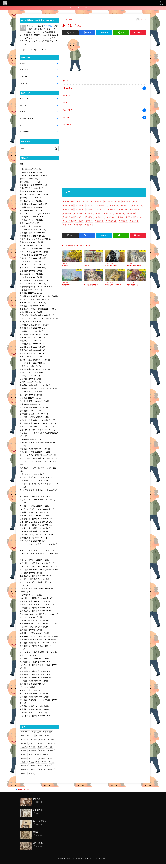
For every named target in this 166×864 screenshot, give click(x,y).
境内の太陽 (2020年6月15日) (31, 630)
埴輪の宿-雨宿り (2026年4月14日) (33, 175)
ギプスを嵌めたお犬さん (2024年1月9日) (36, 239)
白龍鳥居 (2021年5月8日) (30, 404)
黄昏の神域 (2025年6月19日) (31, 191)
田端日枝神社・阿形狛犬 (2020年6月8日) (36, 716)
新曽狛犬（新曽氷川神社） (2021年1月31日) (37, 426)
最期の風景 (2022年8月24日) (31, 312)
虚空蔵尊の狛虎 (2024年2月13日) (33, 230)
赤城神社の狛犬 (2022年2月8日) (32, 347)
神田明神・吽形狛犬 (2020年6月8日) (34, 706)
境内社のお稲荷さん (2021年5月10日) (35, 401)
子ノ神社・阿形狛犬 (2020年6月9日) (34, 697)
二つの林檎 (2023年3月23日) (31, 277)
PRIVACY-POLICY (27, 118)
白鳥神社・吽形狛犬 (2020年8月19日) (35, 512)
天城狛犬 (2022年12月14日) (31, 290)
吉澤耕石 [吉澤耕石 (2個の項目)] (103, 205)
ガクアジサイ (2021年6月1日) (31, 391)
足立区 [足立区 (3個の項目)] (135, 221)
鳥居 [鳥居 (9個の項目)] (89, 225)
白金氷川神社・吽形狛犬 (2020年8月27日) (36, 496)
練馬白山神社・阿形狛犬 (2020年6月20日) (36, 611)
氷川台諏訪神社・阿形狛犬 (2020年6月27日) (37, 601)
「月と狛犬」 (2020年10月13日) (32, 474)
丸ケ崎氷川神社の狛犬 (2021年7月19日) (35, 385)
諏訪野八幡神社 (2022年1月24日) (33, 350)
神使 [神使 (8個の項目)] (139, 217)
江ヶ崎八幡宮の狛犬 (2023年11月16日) (35, 249)
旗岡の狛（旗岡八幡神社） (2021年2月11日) (37, 420)
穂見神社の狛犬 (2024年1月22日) (33, 233)
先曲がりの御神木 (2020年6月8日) (33, 713)
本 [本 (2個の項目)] (99, 213)
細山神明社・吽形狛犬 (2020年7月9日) (35, 579)
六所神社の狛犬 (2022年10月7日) (33, 303)
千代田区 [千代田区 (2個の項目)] (69, 205)
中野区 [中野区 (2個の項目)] (127, 201)
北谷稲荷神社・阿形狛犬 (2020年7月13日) (36, 576)
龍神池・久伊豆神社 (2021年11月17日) (35, 360)
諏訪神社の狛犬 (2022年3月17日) (33, 337)
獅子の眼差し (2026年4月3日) (31, 182)
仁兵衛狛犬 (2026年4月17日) (31, 172)
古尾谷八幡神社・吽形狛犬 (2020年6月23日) (37, 604)
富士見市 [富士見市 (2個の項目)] (138, 205)
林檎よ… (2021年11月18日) (31, 357)
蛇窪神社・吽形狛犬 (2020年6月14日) (35, 633)
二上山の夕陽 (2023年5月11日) (32, 274)
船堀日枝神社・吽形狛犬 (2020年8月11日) (36, 525)
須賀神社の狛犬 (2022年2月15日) (33, 344)
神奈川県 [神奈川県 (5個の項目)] (69, 221)
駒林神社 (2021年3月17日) (30, 411)
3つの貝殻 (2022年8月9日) (30, 322)
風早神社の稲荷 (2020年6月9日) (32, 684)
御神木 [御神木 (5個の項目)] (68, 213)
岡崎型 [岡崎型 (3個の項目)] (91, 209)
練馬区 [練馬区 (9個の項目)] (100, 221)
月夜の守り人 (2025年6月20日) (32, 188)
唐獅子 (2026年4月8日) (29, 179)
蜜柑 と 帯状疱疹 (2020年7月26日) (35, 560)
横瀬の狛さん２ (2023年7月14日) (33, 258)
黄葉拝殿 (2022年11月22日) (31, 293)
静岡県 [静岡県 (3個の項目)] (68, 225)
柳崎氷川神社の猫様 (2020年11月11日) (35, 452)
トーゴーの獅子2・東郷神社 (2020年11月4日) (38, 455)
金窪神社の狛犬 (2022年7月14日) (33, 328)
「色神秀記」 (48, 26)
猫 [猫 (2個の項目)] (121, 217)
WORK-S (67, 103)
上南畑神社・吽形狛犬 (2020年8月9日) (35, 531)
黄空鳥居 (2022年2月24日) (30, 341)
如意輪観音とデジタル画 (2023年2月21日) (36, 287)
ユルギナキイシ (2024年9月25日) (33, 217)
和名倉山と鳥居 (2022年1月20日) (33, 353)
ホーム (65, 81)
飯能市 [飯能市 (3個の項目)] (79, 225)
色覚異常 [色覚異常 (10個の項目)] (112, 221)
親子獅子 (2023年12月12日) (31, 245)
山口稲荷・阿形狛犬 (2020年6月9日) (34, 681)
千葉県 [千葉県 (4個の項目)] (80, 205)
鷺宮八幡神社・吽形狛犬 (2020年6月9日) (36, 671)
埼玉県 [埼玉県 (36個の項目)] (125, 205)
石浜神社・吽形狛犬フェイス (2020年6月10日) (38, 643)
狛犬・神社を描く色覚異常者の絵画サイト (78, 858)
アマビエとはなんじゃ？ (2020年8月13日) (36, 522)
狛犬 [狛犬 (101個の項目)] (111, 217)
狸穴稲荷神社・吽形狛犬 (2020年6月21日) (36, 608)
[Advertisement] (104, 158)
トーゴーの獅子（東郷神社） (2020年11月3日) (38, 458)
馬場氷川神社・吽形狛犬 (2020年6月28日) (36, 598)
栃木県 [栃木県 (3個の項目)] (131, 213)
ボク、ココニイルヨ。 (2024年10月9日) (35, 214)
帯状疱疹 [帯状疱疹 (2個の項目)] (135, 209)
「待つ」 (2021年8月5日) (30, 376)
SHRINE (66, 95)
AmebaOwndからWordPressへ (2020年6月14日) (39, 636)
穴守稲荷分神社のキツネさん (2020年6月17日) (38, 623)
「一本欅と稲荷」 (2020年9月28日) (34, 481)
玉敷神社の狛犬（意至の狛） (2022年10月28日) (39, 296)
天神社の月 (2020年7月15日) (31, 573)
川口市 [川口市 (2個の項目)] (102, 209)
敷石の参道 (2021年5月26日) (31, 395)
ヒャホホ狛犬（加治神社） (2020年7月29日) (37, 550)
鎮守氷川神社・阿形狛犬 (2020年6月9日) (36, 674)
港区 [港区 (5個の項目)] (90, 217)
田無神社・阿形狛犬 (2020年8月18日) (35, 516)
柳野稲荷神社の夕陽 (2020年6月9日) (34, 658)
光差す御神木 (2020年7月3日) (31, 595)
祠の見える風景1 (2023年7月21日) (33, 255)
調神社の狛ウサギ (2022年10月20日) (34, 299)
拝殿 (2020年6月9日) (28, 687)
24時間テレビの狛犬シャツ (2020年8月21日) (37, 509)
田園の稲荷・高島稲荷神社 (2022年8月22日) (37, 315)
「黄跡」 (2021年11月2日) (30, 366)
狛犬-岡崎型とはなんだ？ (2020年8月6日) (36, 535)
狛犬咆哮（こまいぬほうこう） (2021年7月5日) (39, 388)
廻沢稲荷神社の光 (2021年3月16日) (34, 414)
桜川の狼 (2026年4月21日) (30, 169)
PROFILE (67, 117)
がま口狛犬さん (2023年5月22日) (33, 268)
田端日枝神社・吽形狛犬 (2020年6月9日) (36, 678)
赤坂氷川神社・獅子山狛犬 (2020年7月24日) (37, 563)
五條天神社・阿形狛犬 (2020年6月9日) (35, 693)
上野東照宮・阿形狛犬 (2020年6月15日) (35, 627)
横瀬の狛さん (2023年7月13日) (32, 261)
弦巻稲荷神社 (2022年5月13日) (32, 331)
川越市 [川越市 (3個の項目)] (124, 209)
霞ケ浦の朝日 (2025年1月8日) (31, 201)
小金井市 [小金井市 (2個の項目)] (69, 209)
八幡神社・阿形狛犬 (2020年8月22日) (35, 506)
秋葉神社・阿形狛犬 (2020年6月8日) (34, 709)
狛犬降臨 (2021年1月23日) (30, 439)
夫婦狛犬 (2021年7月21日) (30, 382)
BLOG (22, 63)
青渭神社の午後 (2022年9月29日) (33, 306)
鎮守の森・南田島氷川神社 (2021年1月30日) (37, 430)
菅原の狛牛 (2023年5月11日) (31, 271)
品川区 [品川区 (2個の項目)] (114, 205)
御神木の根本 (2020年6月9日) (31, 690)
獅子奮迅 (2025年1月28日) (30, 198)
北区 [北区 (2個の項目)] (137, 201)
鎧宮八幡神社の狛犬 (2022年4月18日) (35, 334)
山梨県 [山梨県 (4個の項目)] (80, 209)
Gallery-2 (23, 105)
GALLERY (67, 110)
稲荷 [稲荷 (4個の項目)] (89, 221)
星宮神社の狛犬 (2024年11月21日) (33, 207)
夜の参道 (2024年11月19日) (31, 210)
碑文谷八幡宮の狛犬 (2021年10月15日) (35, 369)
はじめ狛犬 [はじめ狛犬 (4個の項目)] (97, 201)
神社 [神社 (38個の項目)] (80, 221)
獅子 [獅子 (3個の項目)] (130, 217)
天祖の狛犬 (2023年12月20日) (31, 242)
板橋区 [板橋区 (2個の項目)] (120, 213)
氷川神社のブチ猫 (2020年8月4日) (33, 538)
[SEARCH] (161, 3)
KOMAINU (67, 88)
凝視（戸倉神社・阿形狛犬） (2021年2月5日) (38, 423)
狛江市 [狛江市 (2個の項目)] (101, 217)
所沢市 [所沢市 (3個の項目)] (79, 213)
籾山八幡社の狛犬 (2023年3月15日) (34, 280)
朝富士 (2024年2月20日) (29, 223)
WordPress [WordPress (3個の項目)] (69, 201)
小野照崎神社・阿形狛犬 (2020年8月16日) (36, 519)
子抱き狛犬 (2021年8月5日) (31, 379)
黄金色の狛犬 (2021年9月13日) (32, 372)
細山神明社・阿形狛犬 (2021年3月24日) (35, 407)
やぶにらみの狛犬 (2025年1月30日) (34, 195)
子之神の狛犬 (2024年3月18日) (32, 220)
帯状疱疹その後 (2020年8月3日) (32, 541)
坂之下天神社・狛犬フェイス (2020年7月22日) (38, 566)
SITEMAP (67, 125)
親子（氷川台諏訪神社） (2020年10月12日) (37, 477)
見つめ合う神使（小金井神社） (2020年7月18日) (39, 570)
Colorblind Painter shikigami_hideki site (83, 8)
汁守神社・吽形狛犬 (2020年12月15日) (35, 449)
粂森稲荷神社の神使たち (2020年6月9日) (36, 662)
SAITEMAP (24, 132)
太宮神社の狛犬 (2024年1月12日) (33, 236)
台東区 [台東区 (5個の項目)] (91, 205)
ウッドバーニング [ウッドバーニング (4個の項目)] (113, 201)
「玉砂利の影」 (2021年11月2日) (33, 363)
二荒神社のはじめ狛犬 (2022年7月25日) (35, 325)
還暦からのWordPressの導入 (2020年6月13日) (38, 639)
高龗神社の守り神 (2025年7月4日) (33, 185)
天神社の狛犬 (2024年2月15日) (32, 226)
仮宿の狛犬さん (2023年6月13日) (33, 264)
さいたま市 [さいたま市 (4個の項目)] (83, 201)
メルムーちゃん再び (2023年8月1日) (34, 252)
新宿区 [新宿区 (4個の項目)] (90, 213)
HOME (22, 112)
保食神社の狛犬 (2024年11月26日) (33, 204)
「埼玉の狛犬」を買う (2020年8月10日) (35, 528)
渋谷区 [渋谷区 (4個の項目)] (80, 217)
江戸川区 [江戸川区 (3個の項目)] (69, 217)
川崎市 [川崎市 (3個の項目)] (113, 209)
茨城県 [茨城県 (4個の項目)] (124, 221)
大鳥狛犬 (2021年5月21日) (30, 398)
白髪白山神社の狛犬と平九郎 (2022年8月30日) (38, 309)
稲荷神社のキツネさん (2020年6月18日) (35, 620)
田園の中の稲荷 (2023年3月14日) (33, 284)
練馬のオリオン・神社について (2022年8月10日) (39, 318)
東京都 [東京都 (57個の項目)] (109, 213)
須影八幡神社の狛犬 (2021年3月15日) (35, 417)
